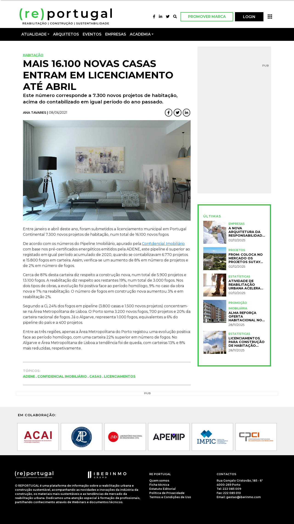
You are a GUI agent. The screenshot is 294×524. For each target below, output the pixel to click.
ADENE (29, 376)
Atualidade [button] (34, 34)
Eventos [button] (92, 34)
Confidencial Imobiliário (163, 243)
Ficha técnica (159, 484)
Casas (95, 376)
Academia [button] (140, 34)
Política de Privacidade (166, 493)
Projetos (237, 250)
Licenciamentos (120, 376)
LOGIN (249, 17)
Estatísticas (239, 276)
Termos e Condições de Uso (170, 497)
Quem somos (159, 480)
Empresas (115, 34)
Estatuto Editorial (162, 489)
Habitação (33, 55)
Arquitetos (66, 34)
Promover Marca (207, 16)
